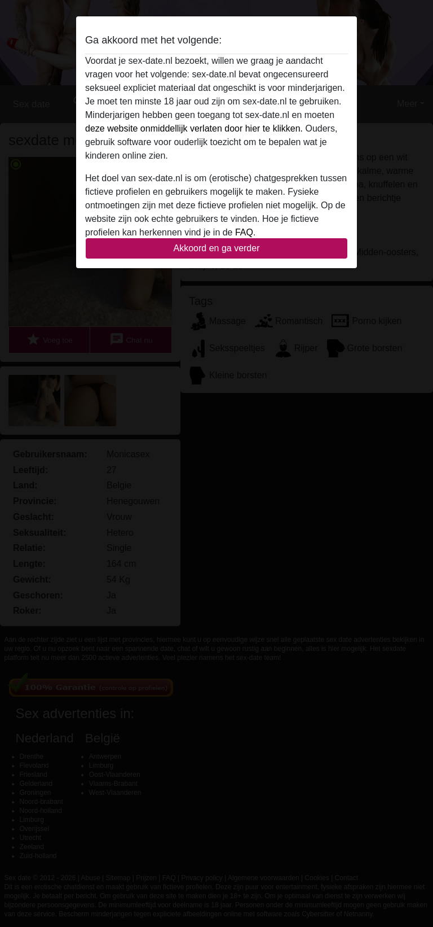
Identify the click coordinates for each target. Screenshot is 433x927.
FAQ (244, 232)
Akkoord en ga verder (217, 248)
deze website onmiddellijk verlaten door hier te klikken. (194, 128)
